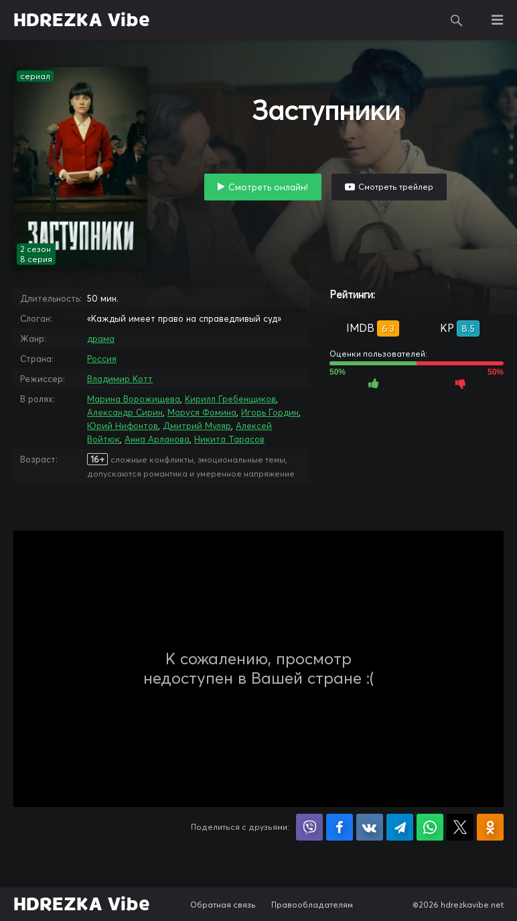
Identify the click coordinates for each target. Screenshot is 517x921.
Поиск (457, 20)
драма (101, 338)
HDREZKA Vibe (81, 20)
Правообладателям (312, 905)
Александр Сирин (125, 412)
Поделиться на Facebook (339, 827)
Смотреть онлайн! (268, 187)
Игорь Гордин (270, 412)
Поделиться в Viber (309, 827)
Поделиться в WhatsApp (430, 827)
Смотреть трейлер (395, 187)
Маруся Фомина (201, 412)
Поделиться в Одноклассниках (490, 827)
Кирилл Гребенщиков (230, 398)
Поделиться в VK (369, 827)
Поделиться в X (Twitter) (460, 827)
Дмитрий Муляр (197, 425)
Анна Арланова (157, 439)
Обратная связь (223, 905)
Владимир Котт (120, 378)
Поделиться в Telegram (399, 827)
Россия (102, 358)
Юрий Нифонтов (122, 425)
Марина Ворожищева (133, 398)
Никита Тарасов (229, 439)
